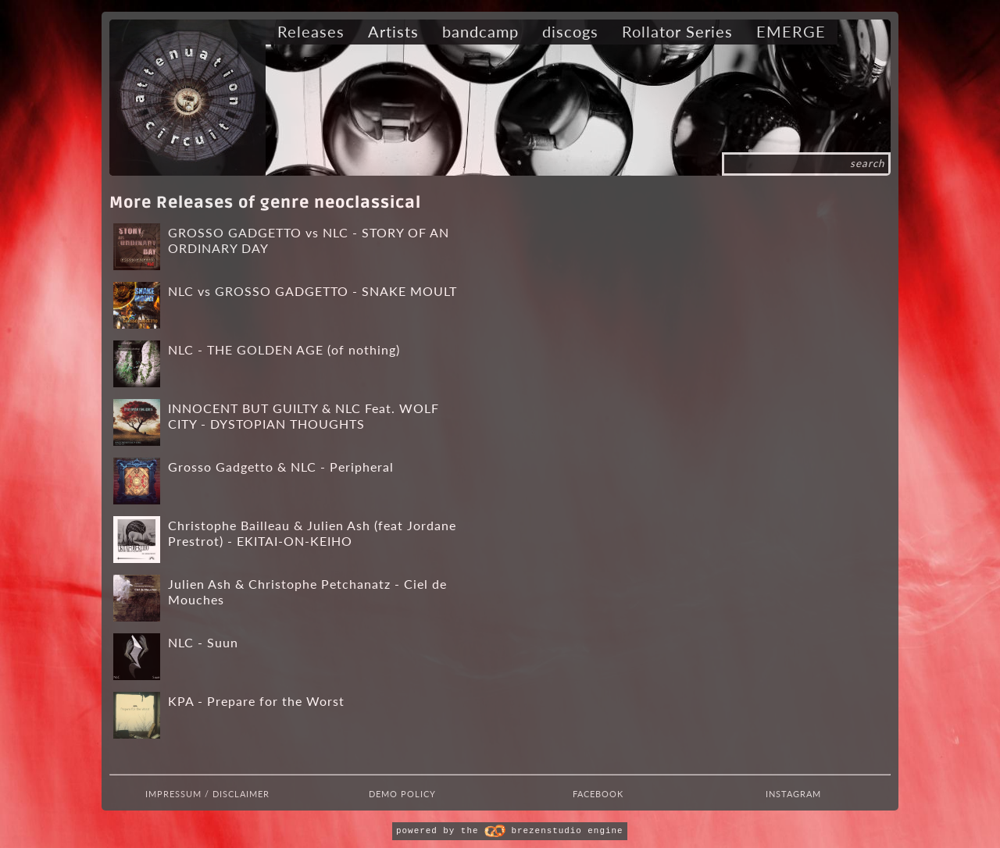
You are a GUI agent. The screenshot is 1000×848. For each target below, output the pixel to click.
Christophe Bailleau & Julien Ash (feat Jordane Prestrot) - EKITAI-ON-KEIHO (312, 533)
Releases (311, 31)
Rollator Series (677, 31)
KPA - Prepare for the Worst (256, 700)
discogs (570, 31)
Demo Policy (402, 794)
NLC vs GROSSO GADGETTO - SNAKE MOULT (312, 290)
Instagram (793, 794)
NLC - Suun (203, 642)
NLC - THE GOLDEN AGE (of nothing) (284, 349)
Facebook (598, 794)
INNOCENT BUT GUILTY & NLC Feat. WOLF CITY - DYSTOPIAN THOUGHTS (303, 416)
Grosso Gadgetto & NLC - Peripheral (281, 466)
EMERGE (791, 31)
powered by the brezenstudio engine (509, 831)
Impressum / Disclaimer (207, 794)
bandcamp (480, 31)
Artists (393, 31)
